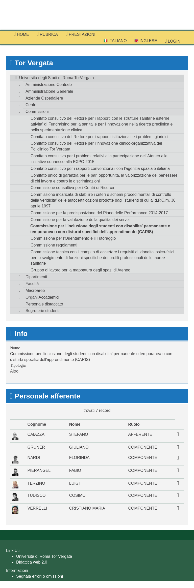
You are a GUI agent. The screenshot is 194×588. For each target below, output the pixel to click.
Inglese (145, 41)
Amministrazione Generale (49, 91)
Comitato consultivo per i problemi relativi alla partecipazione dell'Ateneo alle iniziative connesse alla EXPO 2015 (99, 159)
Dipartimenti (36, 277)
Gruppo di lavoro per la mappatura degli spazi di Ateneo (80, 270)
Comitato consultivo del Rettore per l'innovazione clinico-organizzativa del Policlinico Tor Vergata (96, 146)
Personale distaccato (44, 304)
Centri (31, 105)
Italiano (115, 41)
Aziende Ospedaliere (44, 98)
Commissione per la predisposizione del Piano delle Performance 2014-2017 (99, 213)
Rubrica (47, 34)
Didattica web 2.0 (31, 562)
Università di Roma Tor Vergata (44, 556)
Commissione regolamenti (54, 245)
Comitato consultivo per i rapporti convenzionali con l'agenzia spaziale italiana (100, 168)
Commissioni (37, 111)
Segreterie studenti (42, 310)
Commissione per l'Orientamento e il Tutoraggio (73, 238)
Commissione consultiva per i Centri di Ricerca (72, 187)
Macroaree (35, 290)
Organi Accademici (42, 297)
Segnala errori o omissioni (39, 576)
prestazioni (80, 34)
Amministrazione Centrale (49, 84)
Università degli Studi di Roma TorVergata (56, 78)
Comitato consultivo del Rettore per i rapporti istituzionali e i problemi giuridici (99, 137)
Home (21, 34)
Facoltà (32, 284)
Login (172, 41)
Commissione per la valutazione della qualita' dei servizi (80, 220)
